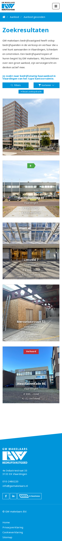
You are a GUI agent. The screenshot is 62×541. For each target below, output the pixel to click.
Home (6, 522)
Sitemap (7, 537)
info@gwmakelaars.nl (15, 485)
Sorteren (47, 85)
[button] (31, 92)
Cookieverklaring (12, 532)
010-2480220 (10, 481)
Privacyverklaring (12, 527)
